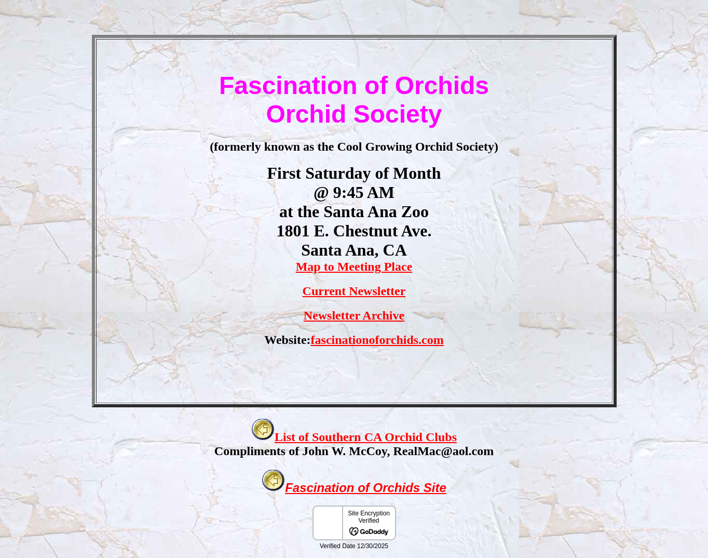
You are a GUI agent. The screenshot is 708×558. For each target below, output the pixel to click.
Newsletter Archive (354, 315)
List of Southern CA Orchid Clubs (366, 437)
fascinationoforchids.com (377, 340)
